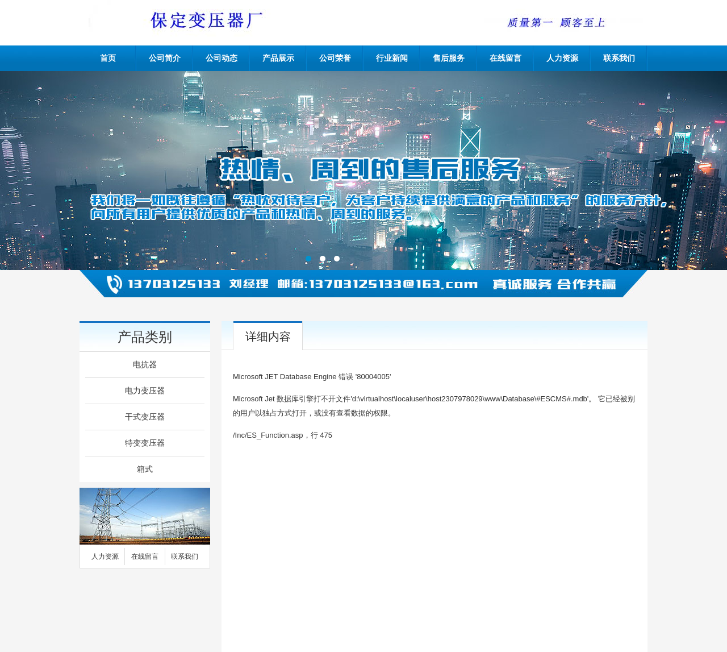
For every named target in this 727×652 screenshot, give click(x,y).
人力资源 (562, 58)
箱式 (145, 469)
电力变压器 (145, 391)
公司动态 (221, 58)
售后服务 (449, 58)
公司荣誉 (335, 58)
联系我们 (619, 58)
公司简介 (165, 58)
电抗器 (145, 364)
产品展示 (278, 58)
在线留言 (505, 58)
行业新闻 (392, 58)
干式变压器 (145, 417)
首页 (108, 58)
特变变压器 (145, 443)
